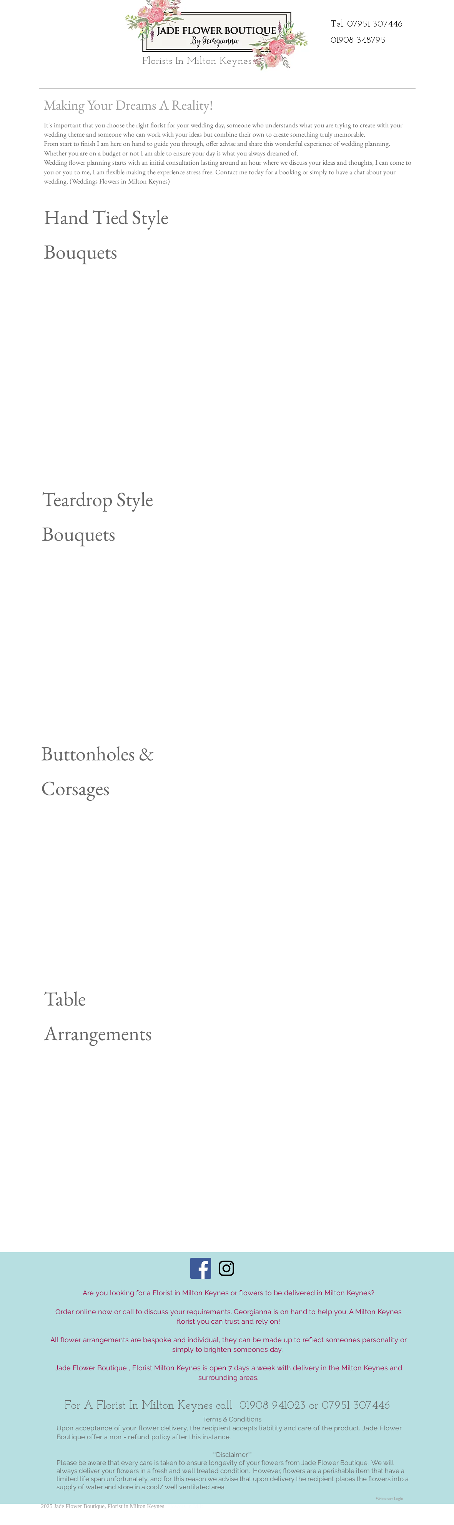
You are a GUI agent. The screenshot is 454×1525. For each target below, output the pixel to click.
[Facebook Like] (393, 1514)
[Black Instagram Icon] (226, 1268)
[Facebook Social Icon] (200, 1268)
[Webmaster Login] (390, 1499)
